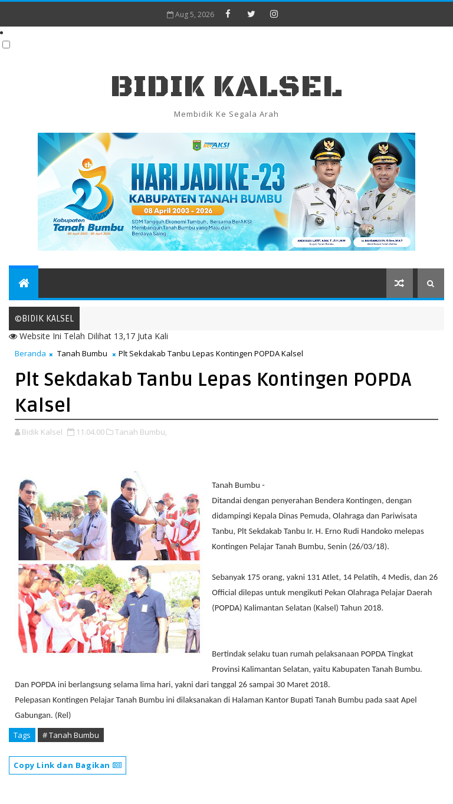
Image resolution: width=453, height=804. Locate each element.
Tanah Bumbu (82, 353)
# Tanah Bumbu (70, 735)
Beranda (30, 353)
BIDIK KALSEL (226, 87)
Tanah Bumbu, (141, 431)
